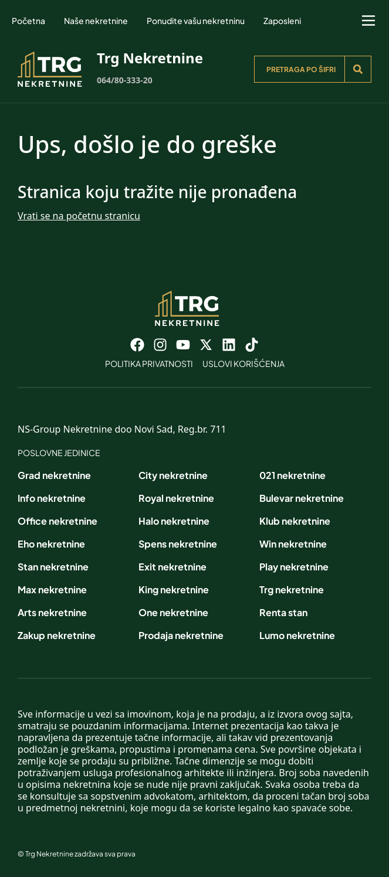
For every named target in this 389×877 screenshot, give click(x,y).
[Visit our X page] (206, 345)
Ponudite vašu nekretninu (196, 20)
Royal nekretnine (176, 498)
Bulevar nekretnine (301, 498)
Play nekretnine (294, 566)
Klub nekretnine (294, 521)
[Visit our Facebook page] (137, 345)
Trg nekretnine (291, 589)
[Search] (357, 69)
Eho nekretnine (51, 544)
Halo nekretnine (173, 521)
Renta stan (283, 612)
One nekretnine (173, 612)
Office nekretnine (57, 521)
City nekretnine (173, 475)
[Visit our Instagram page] (160, 345)
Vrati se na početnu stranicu (79, 215)
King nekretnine (173, 589)
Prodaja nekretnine (181, 635)
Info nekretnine (52, 498)
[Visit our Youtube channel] (183, 345)
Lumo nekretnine (297, 635)
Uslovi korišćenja (243, 363)
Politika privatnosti (149, 363)
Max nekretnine (52, 589)
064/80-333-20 (125, 80)
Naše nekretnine (96, 20)
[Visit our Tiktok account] (252, 345)
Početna (28, 20)
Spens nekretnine (177, 544)
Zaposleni (282, 20)
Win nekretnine (293, 544)
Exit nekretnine (172, 566)
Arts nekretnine (52, 612)
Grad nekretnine (54, 475)
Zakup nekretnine (57, 635)
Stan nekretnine (53, 566)
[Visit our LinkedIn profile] (229, 345)
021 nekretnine (292, 475)
